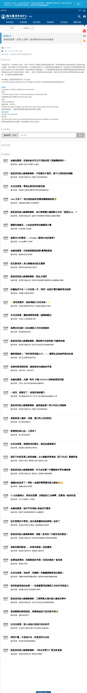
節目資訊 (9, 22)
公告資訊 (64, 22)
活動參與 (50, 22)
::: (0, 10)
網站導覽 (3, 10)
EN (30, 17)
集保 (5, 51)
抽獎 (20, 51)
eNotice (10, 51)
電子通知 (15, 51)
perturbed (5, 112)
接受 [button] (78, 4)
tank (3, 99)
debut (4, 87)
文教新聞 (23, 22)
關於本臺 (77, 22)
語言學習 (36, 22)
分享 (12, 28)
